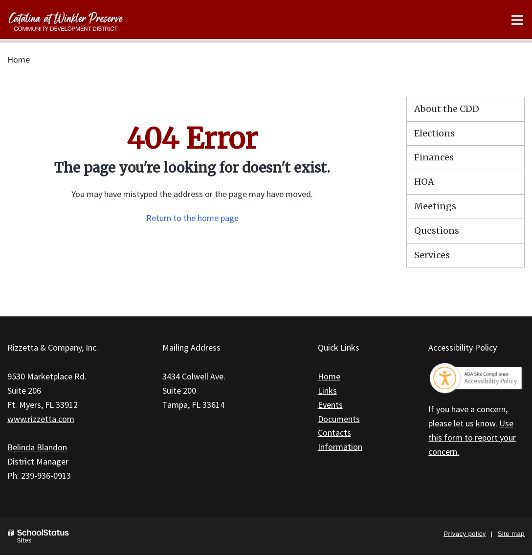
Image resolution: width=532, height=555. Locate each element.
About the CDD (446, 108)
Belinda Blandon (37, 447)
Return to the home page (192, 217)
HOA (424, 181)
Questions (436, 230)
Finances (434, 157)
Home (18, 59)
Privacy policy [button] (464, 533)
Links (327, 390)
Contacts (334, 432)
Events (330, 404)
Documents (339, 418)
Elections (434, 133)
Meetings (435, 206)
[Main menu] (517, 19)
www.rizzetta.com (40, 418)
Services (432, 255)
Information (340, 446)
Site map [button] (511, 533)
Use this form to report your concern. (472, 437)
